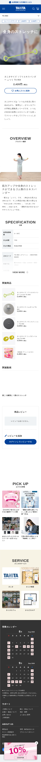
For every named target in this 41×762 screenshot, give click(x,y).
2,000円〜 (34, 21)
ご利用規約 (5, 717)
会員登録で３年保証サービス (22, 2)
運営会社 (5, 729)
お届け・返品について (9, 712)
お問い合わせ (6, 715)
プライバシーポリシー (27, 732)
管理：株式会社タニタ (27, 729)
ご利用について (7, 709)
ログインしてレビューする (20, 461)
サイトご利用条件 (8, 732)
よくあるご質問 (25, 715)
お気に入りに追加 (20, 90)
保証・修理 (23, 712)
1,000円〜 (24, 21)
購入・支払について (26, 709)
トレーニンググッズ (10, 21)
